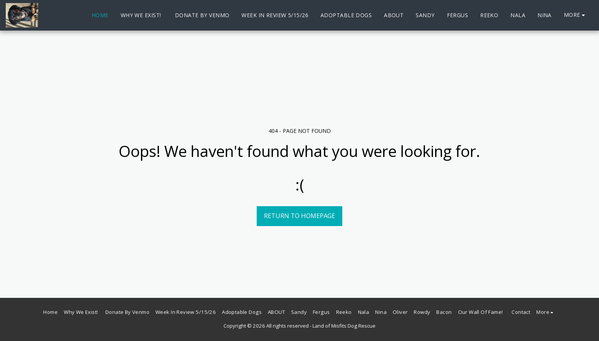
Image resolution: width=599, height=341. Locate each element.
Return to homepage (299, 215)
